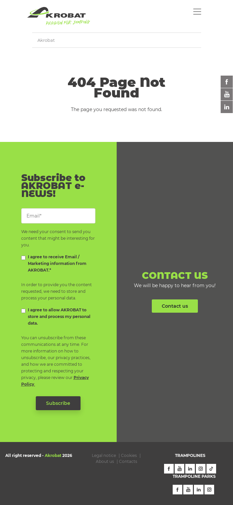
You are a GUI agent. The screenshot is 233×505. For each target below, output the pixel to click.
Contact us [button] (175, 306)
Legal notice (104, 455)
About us (105, 461)
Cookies (129, 455)
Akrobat (46, 40)
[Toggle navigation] (197, 11)
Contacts (128, 461)
